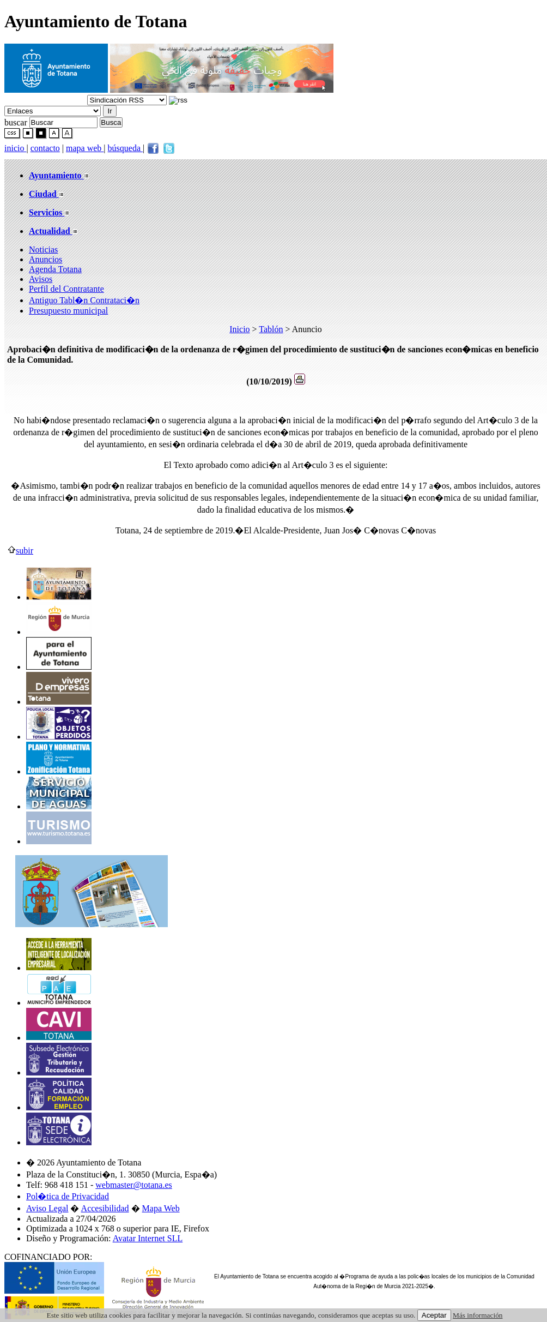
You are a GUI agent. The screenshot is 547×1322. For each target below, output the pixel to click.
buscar (15, 122)
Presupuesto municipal (68, 310)
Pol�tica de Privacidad (67, 1196)
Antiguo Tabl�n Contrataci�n (84, 300)
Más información (477, 1315)
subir (20, 550)
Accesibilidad (105, 1208)
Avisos (40, 279)
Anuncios (45, 259)
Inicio (239, 329)
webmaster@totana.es (133, 1184)
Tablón (271, 329)
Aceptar (434, 1315)
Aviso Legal (47, 1208)
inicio (15, 148)
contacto (45, 148)
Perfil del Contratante (66, 288)
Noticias (43, 249)
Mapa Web (161, 1208)
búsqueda (125, 148)
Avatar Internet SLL (148, 1238)
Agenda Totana (55, 269)
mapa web (85, 148)
